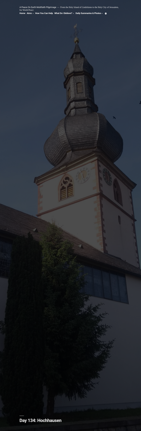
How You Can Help (44, 13)
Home (22, 13)
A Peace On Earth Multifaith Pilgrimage (38, 7)
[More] (106, 14)
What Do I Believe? (63, 13)
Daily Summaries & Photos (88, 13)
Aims (29, 13)
